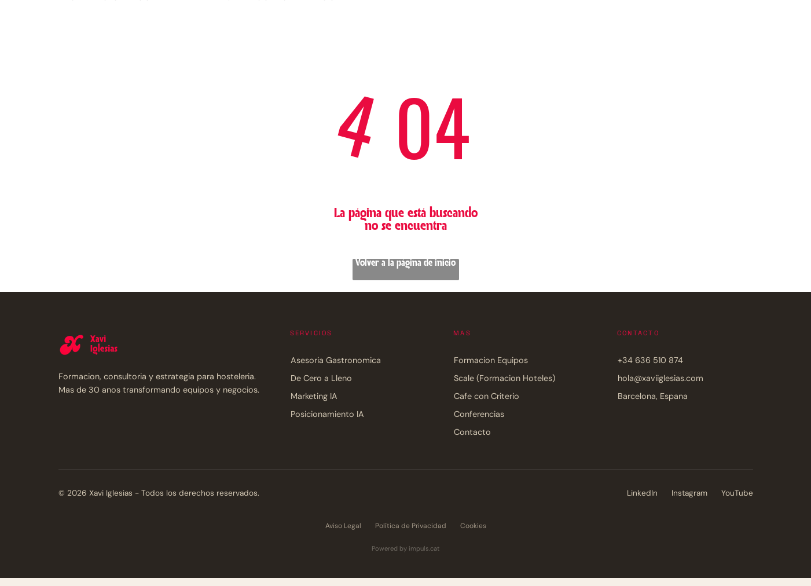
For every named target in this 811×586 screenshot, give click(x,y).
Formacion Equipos (491, 360)
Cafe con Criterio (486, 396)
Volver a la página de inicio (405, 263)
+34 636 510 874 (650, 360)
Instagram (689, 493)
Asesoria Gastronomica (336, 360)
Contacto (472, 432)
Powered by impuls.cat (405, 548)
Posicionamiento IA (327, 414)
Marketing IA (314, 396)
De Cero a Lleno (321, 378)
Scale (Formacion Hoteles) (504, 378)
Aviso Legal (343, 525)
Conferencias (479, 414)
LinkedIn (642, 493)
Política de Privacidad (410, 525)
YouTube (737, 493)
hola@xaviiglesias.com (660, 378)
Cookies (473, 525)
